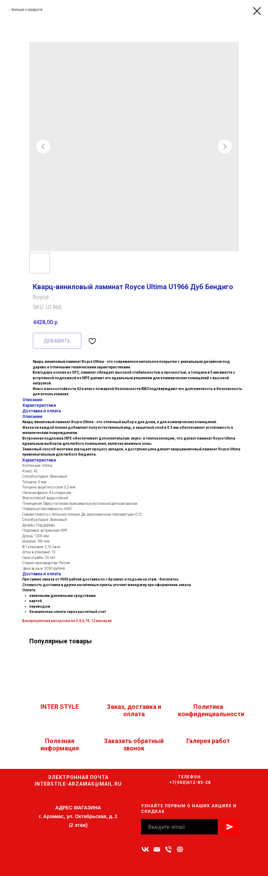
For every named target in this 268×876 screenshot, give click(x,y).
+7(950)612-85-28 (190, 782)
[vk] (145, 849)
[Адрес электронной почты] (156, 849)
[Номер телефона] (168, 849)
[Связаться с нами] (180, 849)
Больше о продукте (27, 10)
